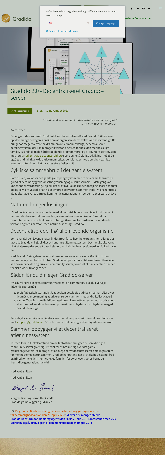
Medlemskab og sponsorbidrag (42, 156)
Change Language (105, 23)
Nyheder (127, 18)
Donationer (143, 18)
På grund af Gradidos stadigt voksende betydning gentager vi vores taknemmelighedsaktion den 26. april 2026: (54, 413)
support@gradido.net (30, 322)
